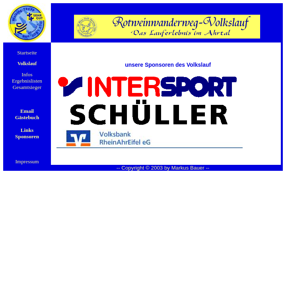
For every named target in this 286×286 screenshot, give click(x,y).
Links (27, 130)
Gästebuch (27, 117)
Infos (26, 74)
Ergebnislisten (27, 81)
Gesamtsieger (27, 87)
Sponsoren (27, 136)
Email (27, 111)
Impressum (27, 161)
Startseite (27, 53)
